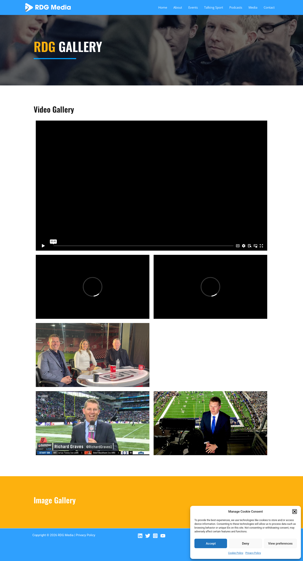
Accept (211, 543)
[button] (294, 511)
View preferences (280, 543)
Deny (245, 543)
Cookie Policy (235, 553)
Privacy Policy (253, 553)
